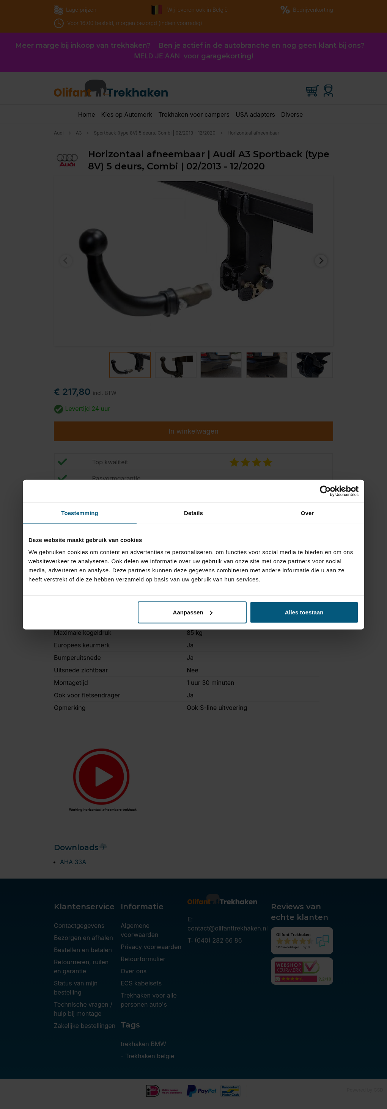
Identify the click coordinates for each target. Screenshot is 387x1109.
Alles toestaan (304, 612)
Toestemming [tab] (79, 513)
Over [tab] (307, 513)
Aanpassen (192, 612)
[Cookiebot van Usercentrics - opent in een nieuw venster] (325, 491)
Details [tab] (193, 513)
